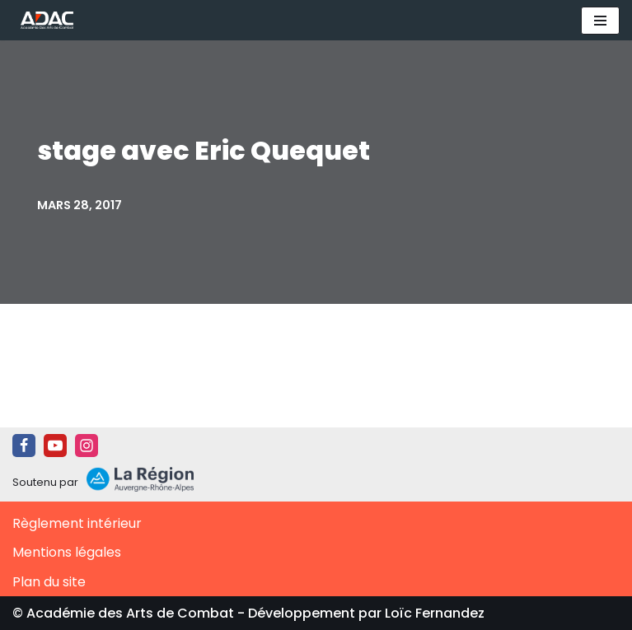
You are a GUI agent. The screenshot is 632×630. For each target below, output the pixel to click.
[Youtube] (55, 445)
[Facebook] (23, 445)
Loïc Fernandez (435, 613)
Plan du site (49, 581)
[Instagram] (86, 445)
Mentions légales (66, 552)
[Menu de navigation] (600, 21)
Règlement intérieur (77, 523)
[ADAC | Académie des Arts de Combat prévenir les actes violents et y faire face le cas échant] (42, 20)
